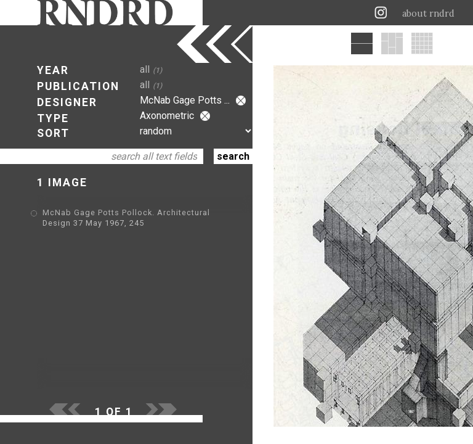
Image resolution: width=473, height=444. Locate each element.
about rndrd (428, 13)
